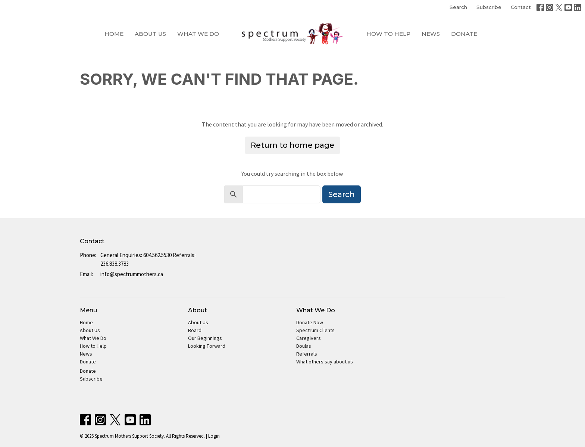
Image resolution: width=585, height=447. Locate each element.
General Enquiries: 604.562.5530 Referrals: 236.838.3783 (147, 259)
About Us (150, 33)
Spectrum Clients (315, 330)
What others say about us (324, 361)
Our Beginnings (205, 338)
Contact (521, 7)
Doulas (303, 346)
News (431, 33)
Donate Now (309, 322)
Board (194, 330)
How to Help (388, 33)
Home (113, 33)
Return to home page (292, 145)
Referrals (306, 353)
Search (458, 7)
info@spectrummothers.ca (131, 274)
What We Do (198, 33)
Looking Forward (206, 346)
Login (214, 436)
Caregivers (308, 338)
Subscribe (488, 7)
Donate (464, 33)
